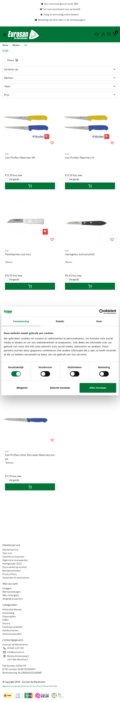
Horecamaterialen (12, 633)
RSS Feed (53, 686)
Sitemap (45, 686)
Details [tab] (60, 321)
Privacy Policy (9, 574)
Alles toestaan (98, 387)
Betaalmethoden (11, 570)
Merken (60, 77)
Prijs (60, 94)
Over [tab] (99, 321)
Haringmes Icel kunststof (80, 254)
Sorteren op (60, 69)
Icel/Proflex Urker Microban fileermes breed (30, 456)
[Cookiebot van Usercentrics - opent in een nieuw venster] (101, 311)
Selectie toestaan (60, 387)
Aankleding (8, 612)
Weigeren (22, 387)
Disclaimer (26, 686)
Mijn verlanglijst (10, 595)
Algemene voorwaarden (15, 560)
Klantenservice (10, 549)
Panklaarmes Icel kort (18, 254)
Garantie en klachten (13, 556)
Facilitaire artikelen (12, 626)
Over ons (7, 553)
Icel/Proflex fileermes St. (79, 157)
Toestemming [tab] (21, 321)
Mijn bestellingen (11, 591)
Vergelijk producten (12, 598)
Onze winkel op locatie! (14, 567)
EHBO (5, 619)
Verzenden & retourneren (15, 577)
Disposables (9, 616)
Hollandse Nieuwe (12, 609)
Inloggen (7, 588)
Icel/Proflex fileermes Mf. (20, 157)
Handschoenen (10, 630)
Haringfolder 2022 (12, 563)
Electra (6, 623)
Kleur (60, 86)
